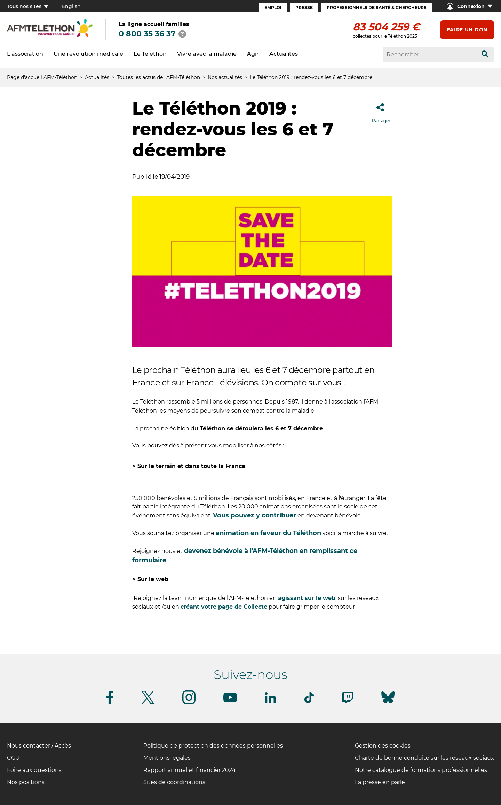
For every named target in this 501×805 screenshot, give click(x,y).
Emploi (272, 7)
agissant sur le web (306, 598)
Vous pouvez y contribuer (254, 515)
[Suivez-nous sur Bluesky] (388, 703)
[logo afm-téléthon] (50, 36)
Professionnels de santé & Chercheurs (377, 7)
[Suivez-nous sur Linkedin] (271, 702)
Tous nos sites (27, 6)
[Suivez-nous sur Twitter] (147, 703)
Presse (304, 7)
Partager (381, 111)
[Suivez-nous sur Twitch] (347, 702)
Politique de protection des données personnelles (213, 745)
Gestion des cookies (383, 745)
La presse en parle (380, 782)
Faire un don (467, 29)
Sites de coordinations (174, 782)
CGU (13, 758)
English (71, 6)
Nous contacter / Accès (39, 745)
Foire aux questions (34, 770)
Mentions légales (167, 758)
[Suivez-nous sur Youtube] (230, 701)
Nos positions (26, 782)
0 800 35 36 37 (147, 33)
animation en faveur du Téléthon (268, 533)
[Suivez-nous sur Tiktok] (309, 702)
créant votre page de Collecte (224, 606)
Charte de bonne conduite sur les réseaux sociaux (424, 758)
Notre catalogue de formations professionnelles (421, 770)
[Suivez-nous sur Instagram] (189, 703)
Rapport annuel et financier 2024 (189, 770)
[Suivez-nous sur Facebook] (109, 703)
